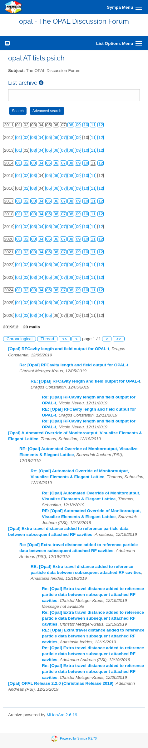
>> (118, 338)
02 (26, 137)
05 (48, 137)
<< (64, 338)
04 (41, 137)
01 (18, 137)
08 (70, 124)
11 (93, 124)
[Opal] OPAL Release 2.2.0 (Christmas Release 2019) (60, 683)
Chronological (19, 338)
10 (85, 124)
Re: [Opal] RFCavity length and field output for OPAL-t (73, 365)
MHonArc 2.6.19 (62, 714)
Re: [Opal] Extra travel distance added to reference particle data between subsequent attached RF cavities (93, 594)
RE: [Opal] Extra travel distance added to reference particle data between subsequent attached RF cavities (93, 636)
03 (33, 137)
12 (100, 124)
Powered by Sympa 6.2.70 (78, 738)
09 (78, 124)
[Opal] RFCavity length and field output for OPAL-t (58, 348)
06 (56, 137)
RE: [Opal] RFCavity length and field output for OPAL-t (85, 381)
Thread (47, 338)
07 (63, 137)
